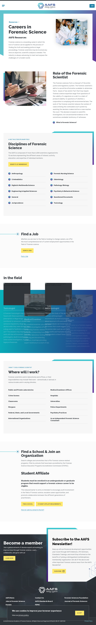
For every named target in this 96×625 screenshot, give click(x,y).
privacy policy (24, 615)
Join (92, 6)
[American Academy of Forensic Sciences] (46, 6)
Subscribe (57, 571)
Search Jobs (27, 250)
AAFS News (10, 598)
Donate (9, 605)
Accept (79, 613)
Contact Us (39, 598)
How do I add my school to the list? (32, 510)
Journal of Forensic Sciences (75, 601)
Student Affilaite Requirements (49, 504)
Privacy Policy (88, 621)
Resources (13, 22)
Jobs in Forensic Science (15, 601)
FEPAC (37, 605)
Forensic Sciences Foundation (76, 598)
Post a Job (24, 256)
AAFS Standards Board (44, 601)
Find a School (28, 504)
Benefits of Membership (18, 164)
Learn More (9, 558)
